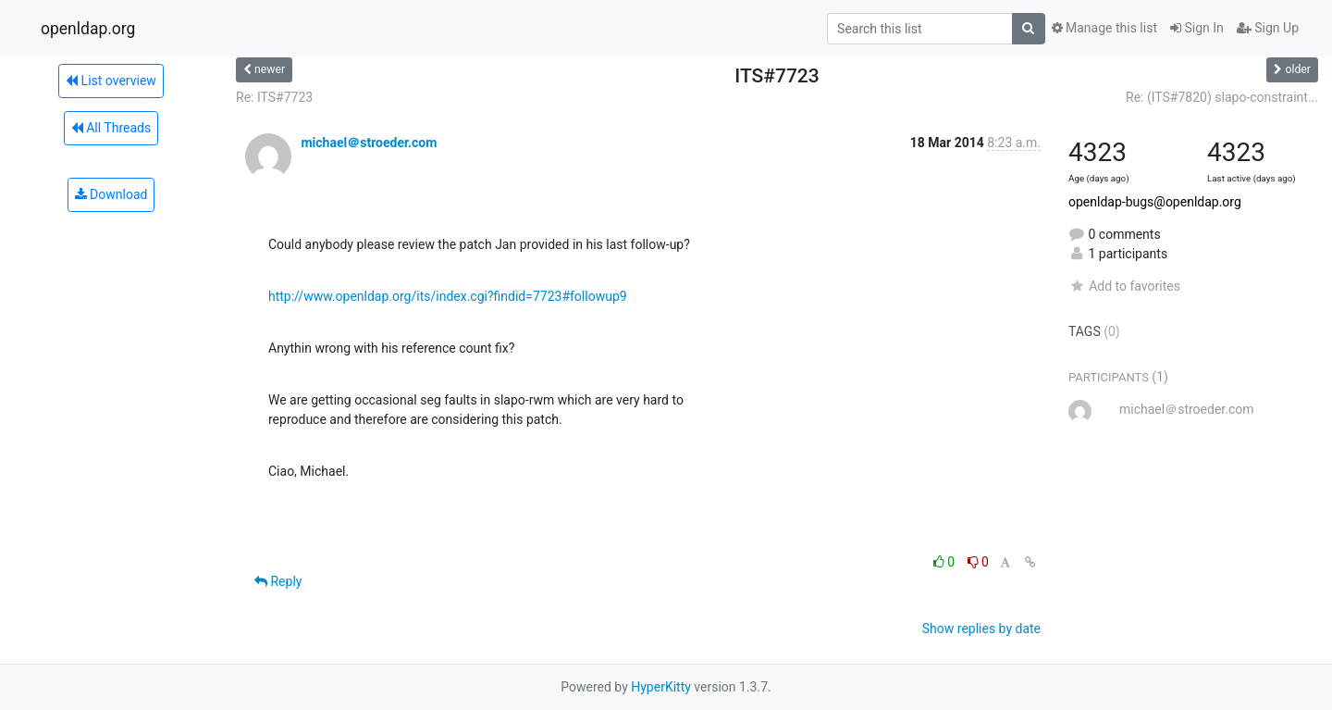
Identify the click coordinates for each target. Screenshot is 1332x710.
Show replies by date (981, 628)
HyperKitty (661, 686)
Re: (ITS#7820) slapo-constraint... (1222, 97)
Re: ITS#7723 (274, 97)
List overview (111, 80)
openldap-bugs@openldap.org (1154, 201)
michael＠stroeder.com (369, 142)
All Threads (111, 127)
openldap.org (88, 28)
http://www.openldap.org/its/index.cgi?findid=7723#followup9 (447, 296)
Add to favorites (1124, 286)
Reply (278, 581)
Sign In (1197, 27)
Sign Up (1268, 27)
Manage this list (1104, 27)
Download (111, 194)
